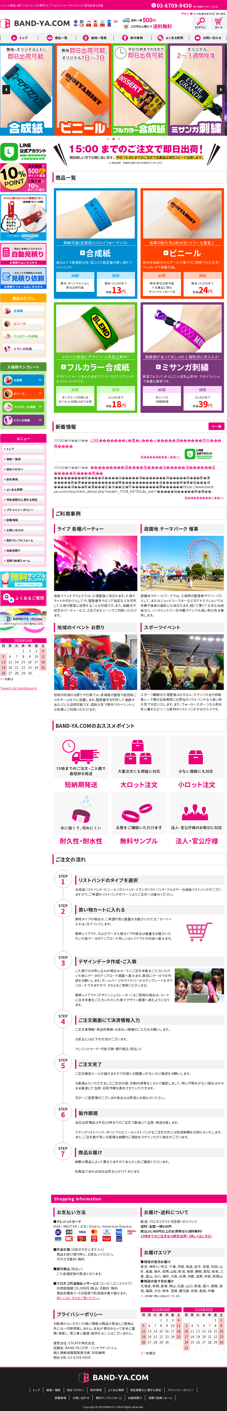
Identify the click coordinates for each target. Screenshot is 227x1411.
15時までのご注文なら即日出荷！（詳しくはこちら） (176, 1236)
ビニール (20, 323)
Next (221, 89)
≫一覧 (216, 426)
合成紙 (18, 310)
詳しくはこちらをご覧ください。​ (78, 1298)
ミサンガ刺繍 (23, 349)
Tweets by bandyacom (18, 688)
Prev (6, 89)
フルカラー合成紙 (26, 336)
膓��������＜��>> (160, 457)
